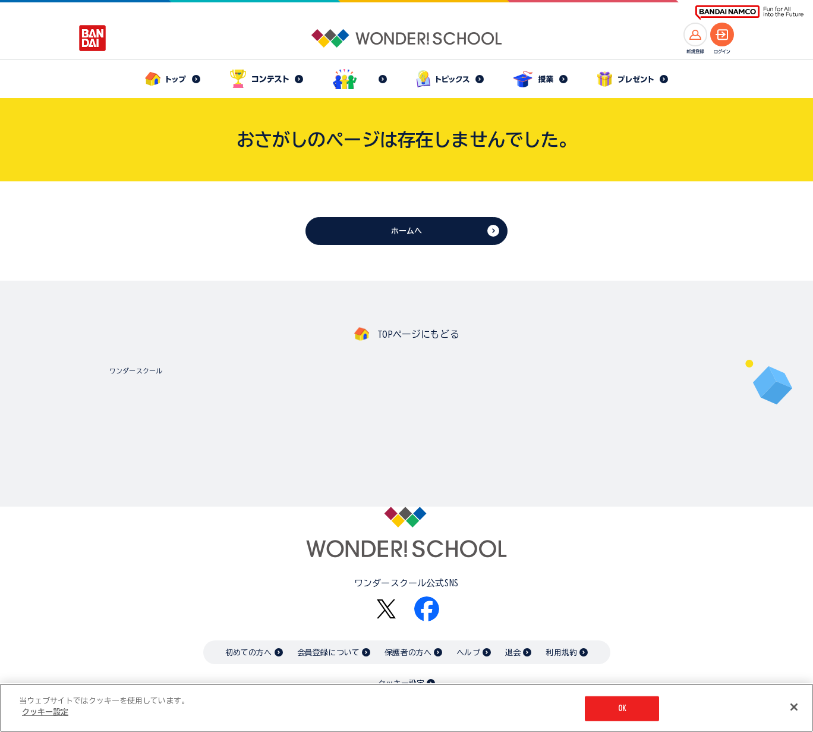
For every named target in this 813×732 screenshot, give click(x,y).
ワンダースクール (135, 370)
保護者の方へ (408, 652)
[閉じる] (794, 707)
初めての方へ (248, 652)
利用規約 (561, 652)
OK (622, 708)
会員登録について (328, 652)
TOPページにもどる (418, 334)
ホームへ (407, 231)
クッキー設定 (45, 712)
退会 (513, 652)
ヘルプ (468, 652)
